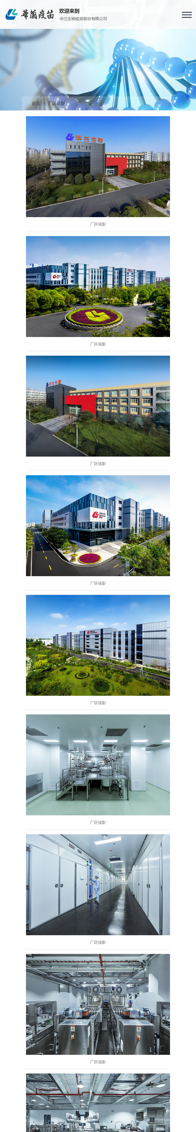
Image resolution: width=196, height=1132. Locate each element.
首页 (36, 103)
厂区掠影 (56, 103)
